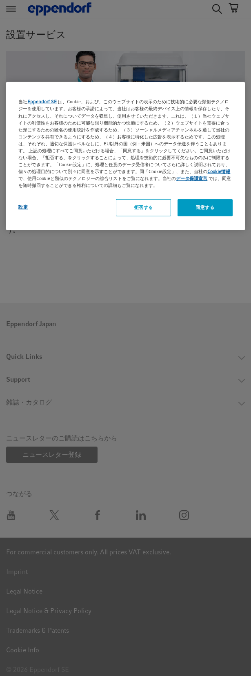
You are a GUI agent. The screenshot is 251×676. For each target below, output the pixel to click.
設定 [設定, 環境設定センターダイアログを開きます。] (23, 207)
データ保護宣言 (191, 178)
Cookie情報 (218, 171)
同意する (204, 207)
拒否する (143, 207)
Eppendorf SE (42, 102)
